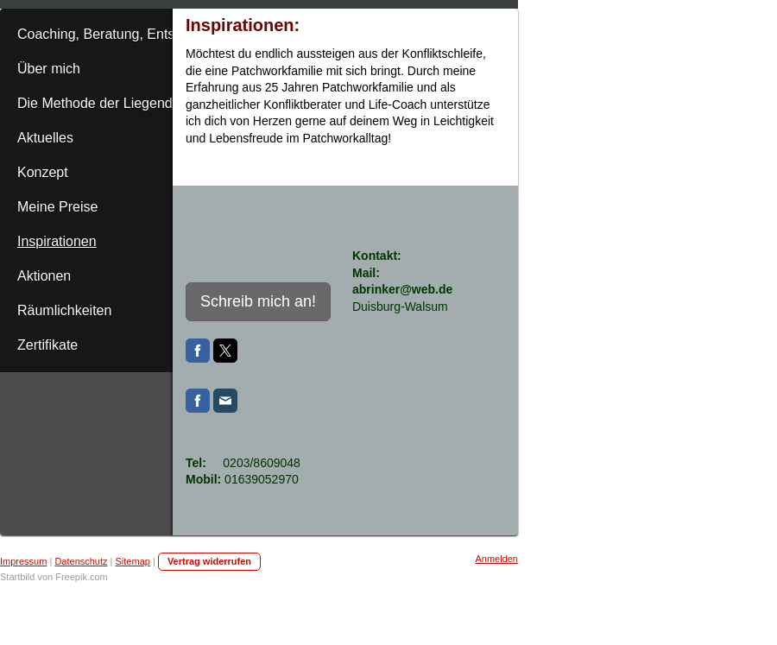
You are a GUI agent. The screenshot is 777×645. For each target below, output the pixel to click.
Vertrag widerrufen (209, 561)
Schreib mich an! (258, 301)
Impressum (23, 561)
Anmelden (496, 558)
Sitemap (133, 561)
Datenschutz (80, 561)
